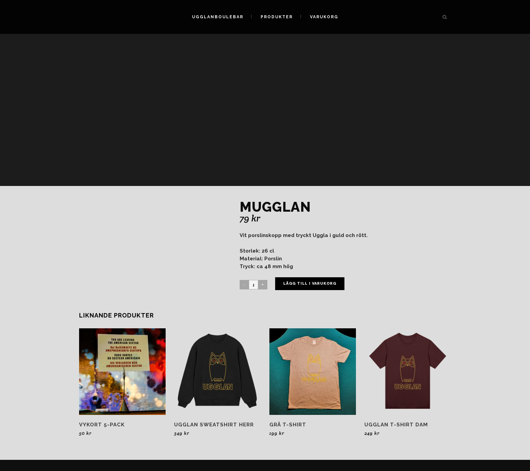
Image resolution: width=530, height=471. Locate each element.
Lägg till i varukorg (309, 283)
